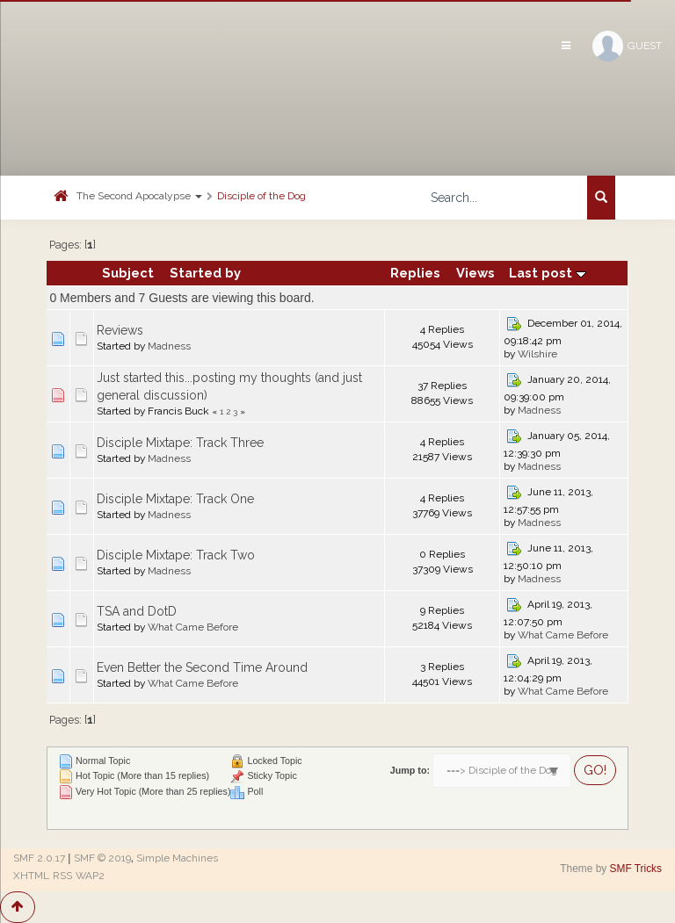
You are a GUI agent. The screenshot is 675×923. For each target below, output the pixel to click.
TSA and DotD (137, 611)
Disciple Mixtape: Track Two (176, 555)
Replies (415, 272)
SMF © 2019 (102, 858)
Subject (128, 272)
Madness (169, 346)
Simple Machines (177, 858)
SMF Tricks (636, 868)
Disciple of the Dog (261, 196)
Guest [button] (627, 46)
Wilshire (537, 354)
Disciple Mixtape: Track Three (180, 443)
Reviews (120, 330)
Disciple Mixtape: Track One (175, 499)
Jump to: (410, 770)
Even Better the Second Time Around (202, 667)
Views (475, 272)
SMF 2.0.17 (39, 858)
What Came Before (193, 627)
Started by (205, 272)
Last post (547, 272)
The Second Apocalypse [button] (139, 196)
